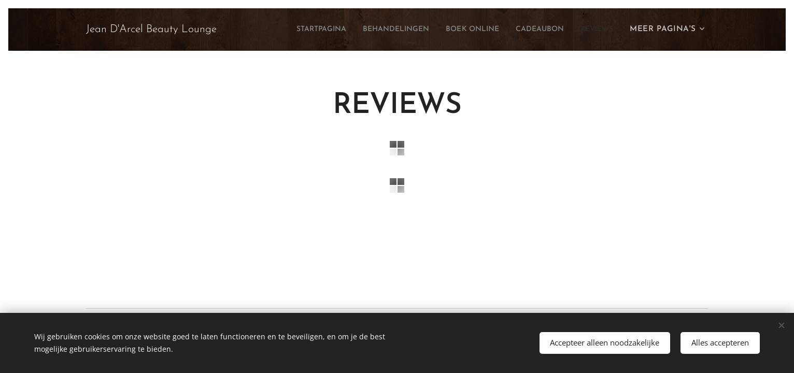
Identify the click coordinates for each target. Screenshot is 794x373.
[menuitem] (289, 29)
